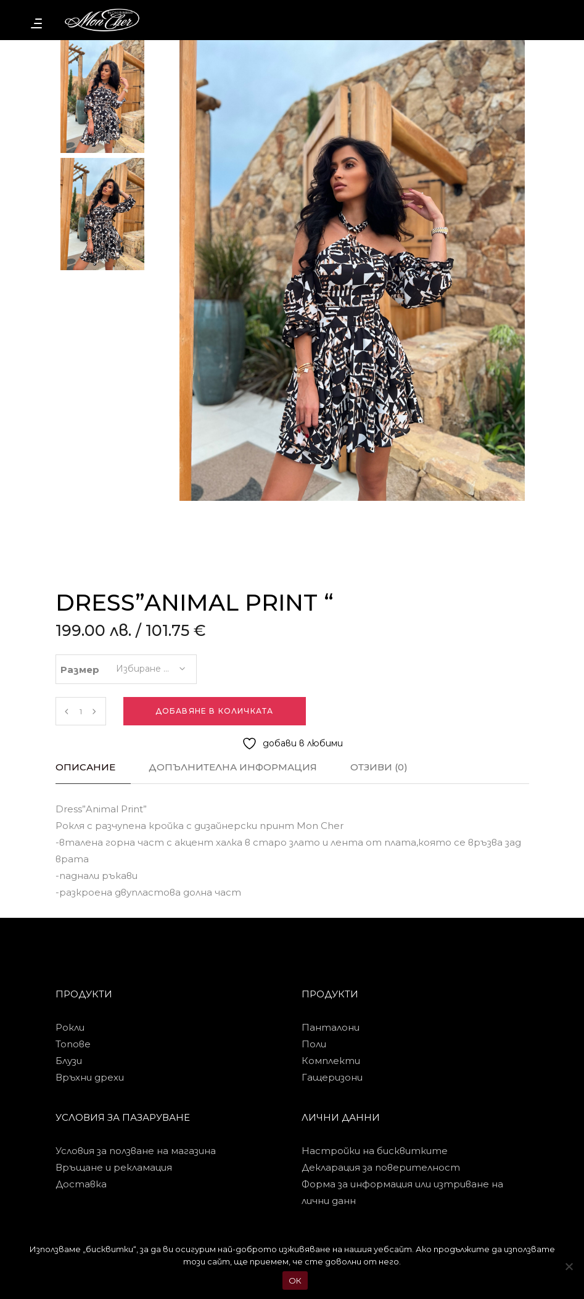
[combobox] (150, 665)
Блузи (69, 1060)
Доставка (81, 1184)
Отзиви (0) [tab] (379, 767)
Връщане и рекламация (114, 1167)
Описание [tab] (85, 767)
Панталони (331, 1027)
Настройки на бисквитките (375, 1151)
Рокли (70, 1027)
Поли (314, 1044)
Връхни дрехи (90, 1077)
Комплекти (331, 1060)
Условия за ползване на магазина (136, 1151)
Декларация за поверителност (381, 1167)
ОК (295, 1280)
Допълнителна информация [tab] (233, 767)
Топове (73, 1044)
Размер (79, 669)
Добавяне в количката (214, 710)
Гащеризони (332, 1077)
